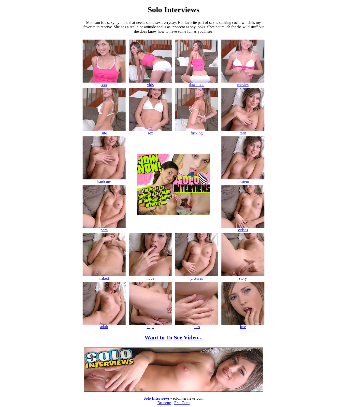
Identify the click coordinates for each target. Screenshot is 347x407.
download (196, 83)
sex (150, 131)
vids (150, 83)
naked (104, 276)
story (242, 276)
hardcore (104, 180)
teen (242, 131)
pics (196, 325)
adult (104, 325)
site (104, 131)
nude (150, 276)
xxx (104, 83)
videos (242, 228)
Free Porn (182, 403)
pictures (196, 276)
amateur (242, 180)
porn (104, 228)
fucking (196, 131)
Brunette (164, 403)
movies (242, 83)
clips (150, 325)
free (242, 325)
